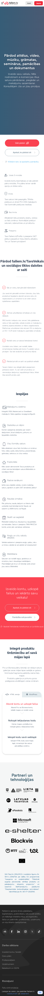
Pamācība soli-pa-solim (22, 617)
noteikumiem (12, 994)
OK (40, 992)
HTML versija (12, 694)
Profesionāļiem (8, 960)
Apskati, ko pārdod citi (22, 152)
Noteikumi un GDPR (10, 968)
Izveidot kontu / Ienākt (11, 952)
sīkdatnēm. (25, 994)
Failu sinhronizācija (10, 988)
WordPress (31, 694)
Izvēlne (2, 3)
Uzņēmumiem (8, 964)
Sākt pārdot (22, 143)
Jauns (38, 3)
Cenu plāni (6, 956)
